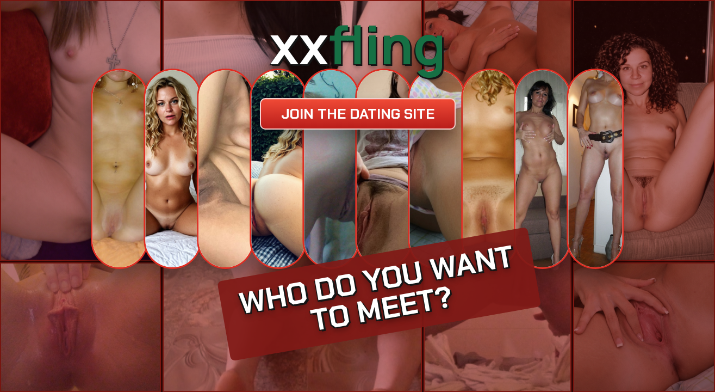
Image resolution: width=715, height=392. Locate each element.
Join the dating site (357, 114)
